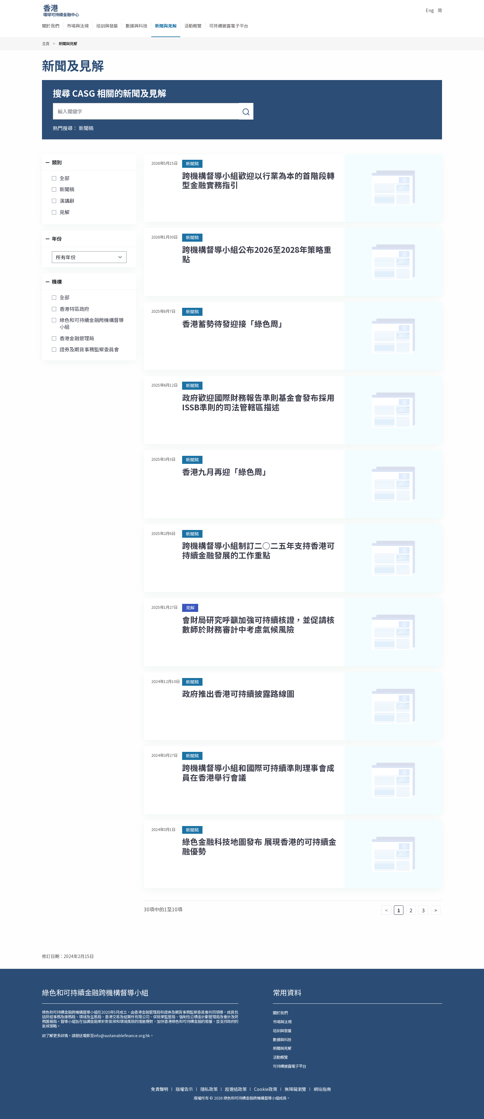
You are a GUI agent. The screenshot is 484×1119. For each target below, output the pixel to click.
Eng (430, 10)
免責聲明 (160, 1089)
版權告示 (185, 1089)
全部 (64, 178)
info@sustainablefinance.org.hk (122, 1035)
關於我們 (50, 26)
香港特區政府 (74, 309)
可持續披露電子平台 (228, 26)
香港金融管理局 (77, 338)
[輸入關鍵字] (146, 111)
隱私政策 (209, 1089)
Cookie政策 (266, 1089)
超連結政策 (236, 1089)
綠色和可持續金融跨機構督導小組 (92, 323)
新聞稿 (86, 128)
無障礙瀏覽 (296, 1089)
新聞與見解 (166, 26)
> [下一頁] (435, 910)
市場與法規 (78, 26)
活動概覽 (193, 26)
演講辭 (67, 200)
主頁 (45, 43)
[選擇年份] (89, 257)
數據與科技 (136, 26)
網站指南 (322, 1089)
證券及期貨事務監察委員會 (89, 349)
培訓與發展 (107, 26)
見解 (64, 212)
